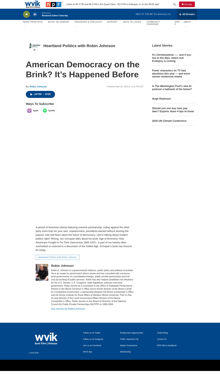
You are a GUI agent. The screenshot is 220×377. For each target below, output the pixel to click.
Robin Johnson (38, 92)
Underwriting (162, 339)
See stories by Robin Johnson (68, 314)
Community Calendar (153, 29)
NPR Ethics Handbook (167, 352)
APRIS (177, 29)
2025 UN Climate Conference (169, 127)
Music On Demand (58, 28)
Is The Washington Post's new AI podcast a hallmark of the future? (172, 94)
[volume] (35, 20)
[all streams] (187, 20)
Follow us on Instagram (93, 345)
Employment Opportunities (131, 339)
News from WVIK (33, 28)
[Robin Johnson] (42, 278)
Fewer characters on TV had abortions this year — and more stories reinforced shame (171, 79)
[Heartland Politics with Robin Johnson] (35, 52)
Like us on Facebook (92, 352)
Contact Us (162, 345)
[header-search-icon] (175, 7)
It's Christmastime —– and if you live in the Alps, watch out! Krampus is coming (171, 63)
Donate (189, 7)
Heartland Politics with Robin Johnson (79, 52)
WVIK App (87, 358)
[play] (26, 20)
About (187, 28)
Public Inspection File (129, 345)
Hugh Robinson (161, 105)
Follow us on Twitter (91, 339)
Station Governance (128, 352)
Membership (125, 358)
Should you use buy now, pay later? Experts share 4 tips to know (173, 116)
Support (112, 28)
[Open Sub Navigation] (25, 32)
